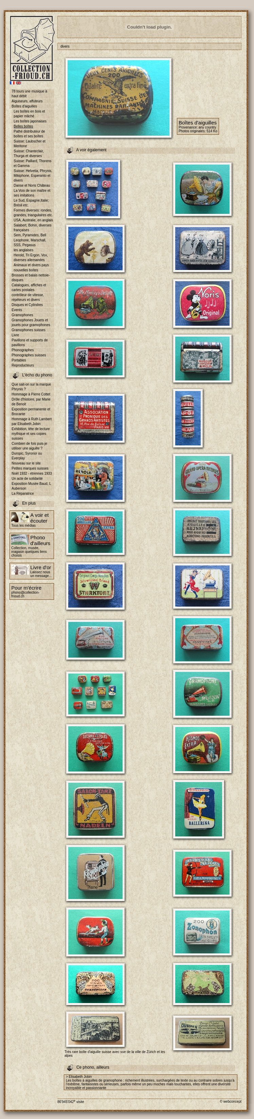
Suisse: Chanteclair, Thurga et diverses (28, 153)
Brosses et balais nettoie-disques (31, 277)
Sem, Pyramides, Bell (30, 235)
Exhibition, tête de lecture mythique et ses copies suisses (31, 433)
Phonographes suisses (29, 355)
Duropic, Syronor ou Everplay (27, 456)
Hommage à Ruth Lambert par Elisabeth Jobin (32, 421)
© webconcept (230, 1101)
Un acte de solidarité (27, 478)
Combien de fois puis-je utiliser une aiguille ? (29, 446)
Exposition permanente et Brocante (31, 411)
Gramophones (22, 315)
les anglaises (23, 250)
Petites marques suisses (30, 468)
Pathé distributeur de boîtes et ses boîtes (29, 134)
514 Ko (211, 131)
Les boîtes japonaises (30, 121)
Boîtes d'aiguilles (24, 106)
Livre (15, 335)
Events (17, 310)
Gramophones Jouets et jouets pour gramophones (31, 322)
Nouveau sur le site (26, 463)
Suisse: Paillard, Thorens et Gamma (32, 163)
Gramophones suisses (29, 330)
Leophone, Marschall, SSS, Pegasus (30, 242)
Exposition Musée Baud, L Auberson (31, 486)
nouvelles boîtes (26, 270)
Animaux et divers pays (31, 265)
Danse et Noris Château (32, 185)
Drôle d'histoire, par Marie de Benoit (31, 401)
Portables (19, 360)
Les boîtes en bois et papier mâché (29, 113)
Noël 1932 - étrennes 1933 (32, 473)
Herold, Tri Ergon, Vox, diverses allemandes (31, 257)
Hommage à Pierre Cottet (31, 394)
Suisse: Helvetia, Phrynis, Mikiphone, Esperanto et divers (33, 175)
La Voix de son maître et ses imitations (32, 193)
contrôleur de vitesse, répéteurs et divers (28, 297)
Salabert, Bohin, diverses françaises (32, 227)
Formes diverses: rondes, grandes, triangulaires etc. (33, 212)
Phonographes (23, 350)
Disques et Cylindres (27, 305)
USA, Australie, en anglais (33, 220)
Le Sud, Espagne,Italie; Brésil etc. (31, 203)
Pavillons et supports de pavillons (30, 342)
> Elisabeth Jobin (79, 1077)
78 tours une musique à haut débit (29, 93)
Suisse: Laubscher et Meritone (29, 143)
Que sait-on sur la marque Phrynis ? (31, 387)
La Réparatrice (23, 493)
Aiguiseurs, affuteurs (27, 101)
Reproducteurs (23, 365)
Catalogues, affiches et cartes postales (29, 287)
